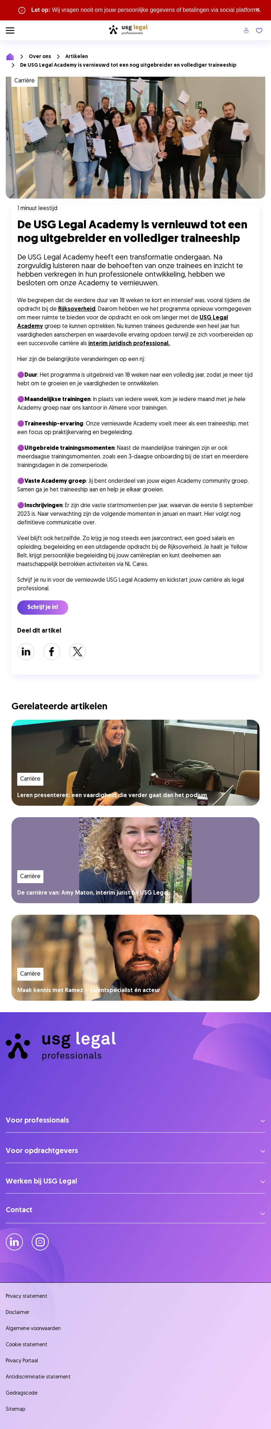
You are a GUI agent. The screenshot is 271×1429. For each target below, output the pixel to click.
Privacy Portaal (22, 1361)
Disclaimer (17, 1312)
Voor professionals (37, 1120)
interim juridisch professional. (129, 344)
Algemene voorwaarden (33, 1329)
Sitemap (15, 1409)
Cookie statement (26, 1345)
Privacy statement (26, 1296)
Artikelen (76, 56)
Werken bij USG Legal (41, 1181)
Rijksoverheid (76, 309)
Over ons (40, 56)
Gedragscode (21, 1393)
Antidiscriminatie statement (40, 1377)
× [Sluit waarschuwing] (258, 10)
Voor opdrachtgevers (42, 1151)
